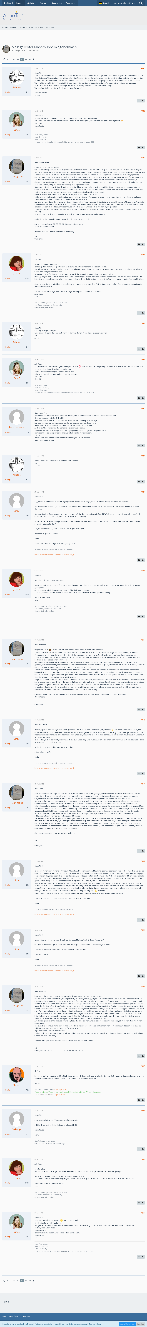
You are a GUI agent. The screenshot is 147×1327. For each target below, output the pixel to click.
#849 (143, 492)
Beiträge (7, 92)
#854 (143, 861)
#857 (143, 1066)
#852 (143, 720)
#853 (143, 784)
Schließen (140, 1324)
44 (26, 59)
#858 (143, 1110)
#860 (143, 1213)
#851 (143, 640)
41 (14, 59)
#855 (143, 930)
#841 (143, 68)
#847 (143, 408)
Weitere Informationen (127, 1324)
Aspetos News (60, 1094)
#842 (143, 111)
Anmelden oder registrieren (125, 3)
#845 (143, 323)
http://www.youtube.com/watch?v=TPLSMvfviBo (53, 555)
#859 (143, 1159)
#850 (143, 570)
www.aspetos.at (60, 1089)
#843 (143, 157)
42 (18, 59)
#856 (143, 986)
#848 (143, 456)
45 (30, 59)
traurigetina (18, 50)
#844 (143, 254)
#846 (143, 359)
